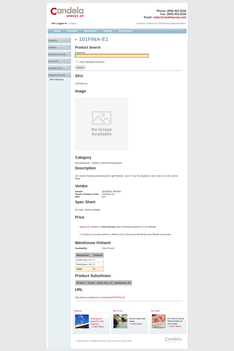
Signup (83, 226)
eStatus (94, 226)
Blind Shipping (57, 79)
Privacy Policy (126, 341)
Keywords (80, 52)
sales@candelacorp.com (169, 17)
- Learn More (97, 326)
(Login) (72, 23)
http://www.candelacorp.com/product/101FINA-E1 (100, 297)
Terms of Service (113, 341)
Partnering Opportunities (172, 23)
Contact (140, 23)
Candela (67, 12)
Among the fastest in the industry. (97, 321)
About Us (152, 23)
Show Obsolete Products (92, 62)
